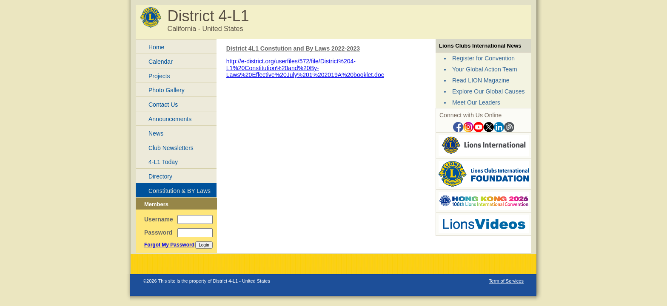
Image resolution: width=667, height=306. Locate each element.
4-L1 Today (163, 162)
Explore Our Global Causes (488, 91)
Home (156, 47)
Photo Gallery (166, 90)
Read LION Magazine (481, 80)
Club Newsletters (171, 147)
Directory (160, 176)
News (155, 133)
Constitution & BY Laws (179, 190)
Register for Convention (483, 58)
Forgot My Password (169, 245)
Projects (159, 76)
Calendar (160, 61)
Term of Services (506, 280)
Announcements (169, 119)
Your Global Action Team (484, 69)
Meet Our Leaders (476, 102)
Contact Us (163, 104)
